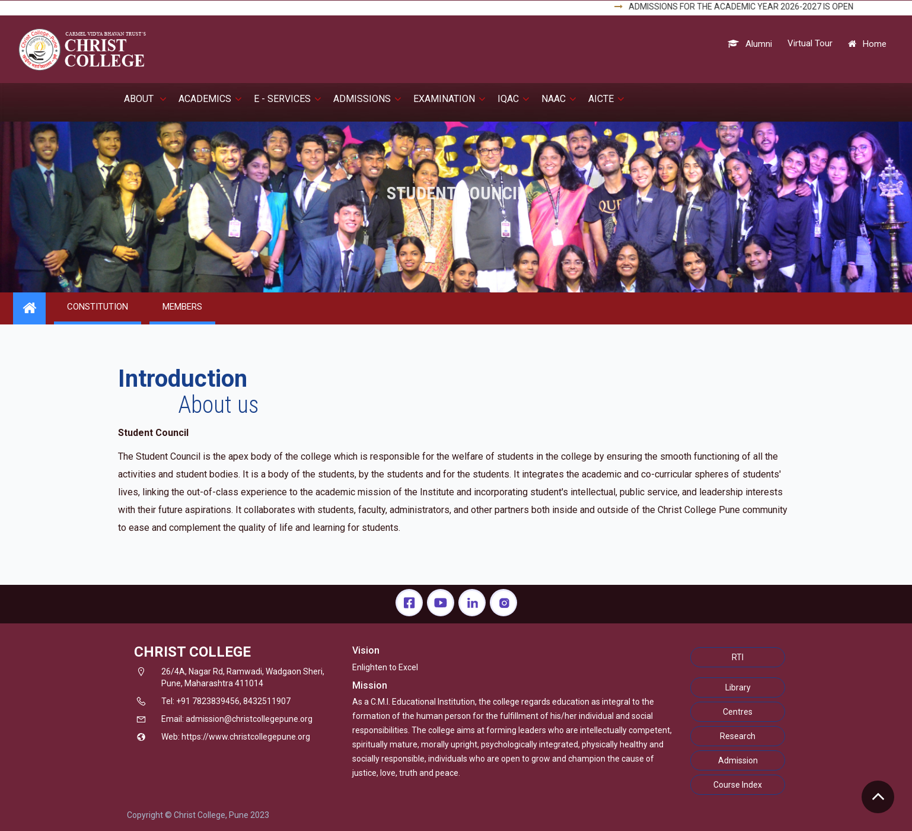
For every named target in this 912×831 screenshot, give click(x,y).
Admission (738, 760)
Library (738, 687)
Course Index (737, 784)
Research (737, 736)
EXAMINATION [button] (449, 98)
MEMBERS (182, 306)
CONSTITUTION (97, 306)
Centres (737, 712)
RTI (738, 657)
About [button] (145, 98)
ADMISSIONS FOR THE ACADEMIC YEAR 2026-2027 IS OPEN (752, 6)
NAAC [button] (558, 98)
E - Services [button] (287, 98)
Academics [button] (210, 98)
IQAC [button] (514, 98)
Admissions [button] (367, 98)
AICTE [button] (606, 98)
